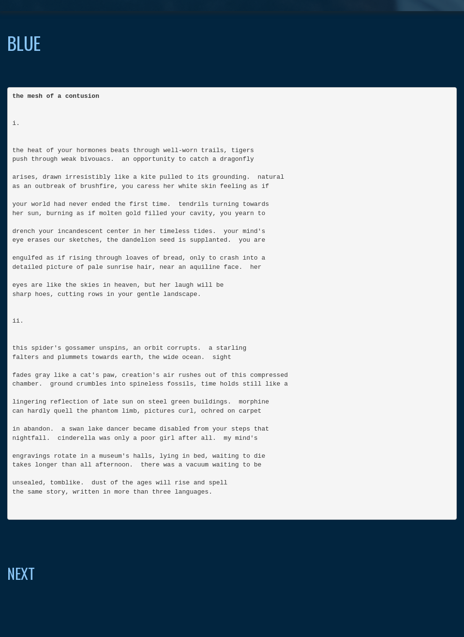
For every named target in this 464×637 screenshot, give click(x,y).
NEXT (21, 573)
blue (24, 42)
